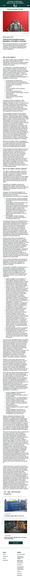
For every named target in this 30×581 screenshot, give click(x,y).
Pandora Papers (13, 59)
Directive (16, 246)
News (4, 554)
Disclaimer (5, 560)
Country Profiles (21, 554)
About (4, 558)
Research (5, 556)
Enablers (10, 381)
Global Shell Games (11, 434)
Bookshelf (19, 575)
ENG (4, 5)
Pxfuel (24, 33)
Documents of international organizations (20, 568)
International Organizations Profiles (20, 557)
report (15, 78)
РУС (2, 5)
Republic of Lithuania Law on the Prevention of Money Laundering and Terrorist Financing (15, 268)
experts (13, 359)
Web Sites (19, 564)
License (27, 33)
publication (18, 178)
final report (14, 227)
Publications (20, 562)
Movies (19, 571)
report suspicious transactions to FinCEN (15, 386)
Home (4, 552)
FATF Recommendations (10, 195)
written (9, 158)
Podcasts (19, 573)
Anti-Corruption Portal (15, 9)
